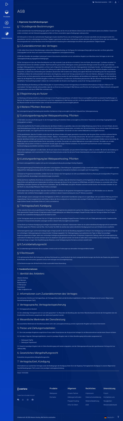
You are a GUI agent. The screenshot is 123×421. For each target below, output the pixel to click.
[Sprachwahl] (109, 417)
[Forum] (18, 399)
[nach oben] (118, 417)
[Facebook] (32, 399)
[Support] (6, 35)
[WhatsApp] (23, 399)
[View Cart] (100, 2)
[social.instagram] (27, 399)
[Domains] (6, 24)
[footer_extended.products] (6, 14)
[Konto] (116, 2)
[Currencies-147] (111, 2)
